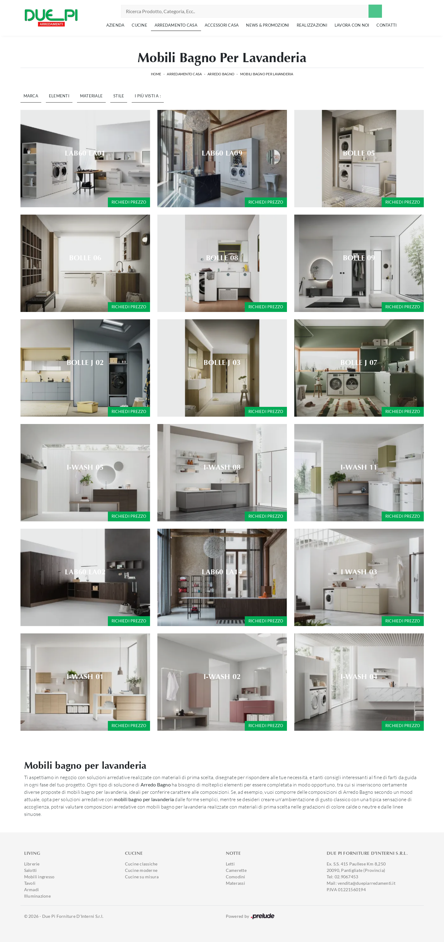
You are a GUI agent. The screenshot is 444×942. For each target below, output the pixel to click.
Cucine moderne (141, 870)
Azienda (115, 25)
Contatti (386, 25)
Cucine (139, 25)
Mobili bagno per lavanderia (266, 74)
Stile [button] (118, 95)
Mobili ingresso (39, 876)
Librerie (32, 863)
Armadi (31, 889)
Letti (230, 863)
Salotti (30, 870)
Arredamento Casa (176, 25)
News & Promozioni (267, 25)
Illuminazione (37, 896)
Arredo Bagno (220, 74)
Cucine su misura (142, 876)
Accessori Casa (222, 25)
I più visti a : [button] (148, 95)
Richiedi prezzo (129, 202)
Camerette (236, 870)
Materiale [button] (91, 95)
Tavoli (30, 883)
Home (156, 74)
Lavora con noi (352, 25)
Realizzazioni (312, 25)
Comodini (235, 876)
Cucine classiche (141, 863)
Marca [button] (31, 95)
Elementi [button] (59, 95)
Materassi (235, 883)
